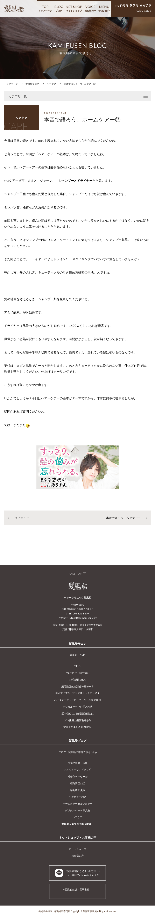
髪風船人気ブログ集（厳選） (78, 824)
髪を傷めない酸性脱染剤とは (78, 713)
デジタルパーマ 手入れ (77, 810)
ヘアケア (51, 83)
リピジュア (21, 518)
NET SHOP (74, 8)
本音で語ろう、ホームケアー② (80, 83)
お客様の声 (77, 855)
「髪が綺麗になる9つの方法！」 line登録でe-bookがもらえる (78, 873)
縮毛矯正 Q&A (77, 679)
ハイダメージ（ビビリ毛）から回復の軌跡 (77, 699)
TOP (45, 8)
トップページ (11, 83)
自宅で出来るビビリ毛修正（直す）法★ (77, 693)
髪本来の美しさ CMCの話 (77, 726)
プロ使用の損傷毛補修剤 (77, 720)
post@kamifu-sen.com (84, 617)
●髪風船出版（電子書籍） (77, 889)
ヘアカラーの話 (77, 796)
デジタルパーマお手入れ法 (77, 706)
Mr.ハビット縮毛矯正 (77, 672)
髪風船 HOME (77, 655)
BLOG (58, 8)
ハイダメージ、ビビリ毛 (77, 769)
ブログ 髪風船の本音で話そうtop (77, 752)
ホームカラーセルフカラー (77, 803)
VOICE (90, 8)
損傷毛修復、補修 (77, 762)
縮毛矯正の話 (77, 783)
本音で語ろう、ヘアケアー (123, 518)
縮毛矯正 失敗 (77, 790)
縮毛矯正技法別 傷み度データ (77, 686)
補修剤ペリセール (77, 776)
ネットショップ (77, 849)
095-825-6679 (135, 5)
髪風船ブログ (32, 83)
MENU (104, 8)
